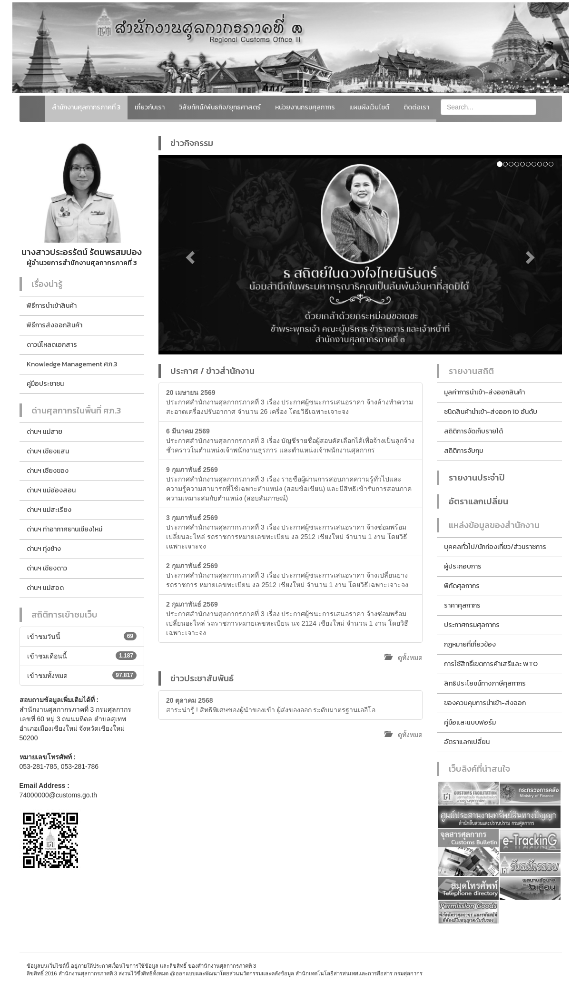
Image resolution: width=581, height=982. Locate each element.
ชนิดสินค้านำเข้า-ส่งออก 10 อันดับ (490, 412)
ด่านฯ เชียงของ (48, 471)
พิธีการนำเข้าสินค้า (52, 306)
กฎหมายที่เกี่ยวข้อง (470, 644)
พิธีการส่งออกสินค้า (54, 325)
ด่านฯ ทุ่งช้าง (44, 549)
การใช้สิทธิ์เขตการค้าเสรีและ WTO (491, 664)
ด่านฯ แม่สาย (44, 432)
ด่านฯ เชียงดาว (47, 568)
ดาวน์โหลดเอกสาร (52, 345)
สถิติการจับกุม (463, 451)
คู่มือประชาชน (45, 384)
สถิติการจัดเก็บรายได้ (473, 431)
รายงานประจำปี (477, 477)
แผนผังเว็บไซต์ (369, 107)
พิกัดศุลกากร (462, 586)
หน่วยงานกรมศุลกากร (305, 107)
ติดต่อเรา (416, 107)
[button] (188, 254)
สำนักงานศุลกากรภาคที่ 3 (86, 107)
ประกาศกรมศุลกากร (472, 625)
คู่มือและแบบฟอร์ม (470, 722)
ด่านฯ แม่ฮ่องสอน (51, 490)
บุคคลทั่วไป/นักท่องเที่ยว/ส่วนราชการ (495, 547)
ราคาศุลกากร (462, 605)
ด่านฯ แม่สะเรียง (49, 510)
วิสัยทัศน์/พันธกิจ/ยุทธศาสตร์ (220, 107)
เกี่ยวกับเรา (150, 107)
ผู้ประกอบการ (463, 566)
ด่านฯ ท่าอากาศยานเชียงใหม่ (64, 529)
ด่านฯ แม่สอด (45, 588)
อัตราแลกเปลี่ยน (478, 501)
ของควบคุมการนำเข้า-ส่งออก (485, 703)
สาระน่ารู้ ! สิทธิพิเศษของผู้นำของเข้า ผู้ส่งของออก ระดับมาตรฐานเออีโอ (270, 705)
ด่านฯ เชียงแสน (48, 451)
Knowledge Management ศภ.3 (72, 364)
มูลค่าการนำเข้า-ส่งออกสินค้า (484, 392)
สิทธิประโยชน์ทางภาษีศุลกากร (485, 683)
